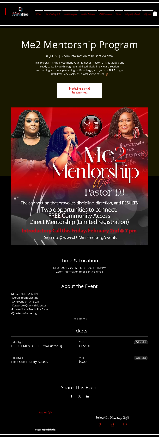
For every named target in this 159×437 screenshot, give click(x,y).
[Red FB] (100, 424)
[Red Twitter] (125, 424)
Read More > (79, 319)
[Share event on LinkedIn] (87, 396)
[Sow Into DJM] (45, 412)
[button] (155, 13)
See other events (80, 92)
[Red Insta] (112, 424)
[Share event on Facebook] (71, 396)
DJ (20, 9)
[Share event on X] (79, 396)
